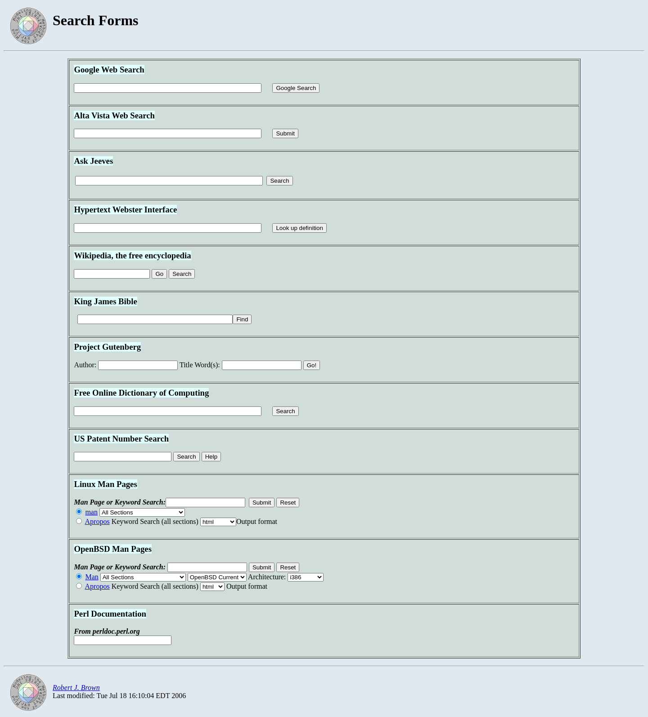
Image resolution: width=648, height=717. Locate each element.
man (91, 512)
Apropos (97, 521)
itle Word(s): (200, 365)
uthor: (85, 365)
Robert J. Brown (76, 687)
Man (91, 577)
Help (211, 456)
